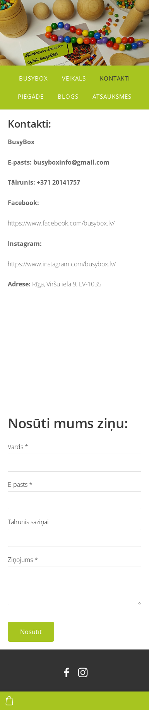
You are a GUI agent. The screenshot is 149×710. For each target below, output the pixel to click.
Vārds (18, 446)
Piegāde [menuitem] (31, 96)
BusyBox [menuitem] (33, 78)
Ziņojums (23, 559)
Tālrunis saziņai (28, 522)
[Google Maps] (72, 347)
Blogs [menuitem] (68, 96)
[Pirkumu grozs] (9, 700)
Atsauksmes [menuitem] (112, 96)
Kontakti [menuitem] (115, 78)
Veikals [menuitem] (74, 78)
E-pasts (20, 484)
